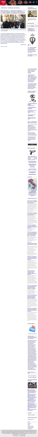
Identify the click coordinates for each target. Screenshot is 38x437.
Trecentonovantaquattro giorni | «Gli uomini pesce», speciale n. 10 (32, 235)
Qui (28, 49)
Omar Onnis (29, 247)
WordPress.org (30, 419)
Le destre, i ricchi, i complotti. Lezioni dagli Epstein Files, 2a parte (32, 192)
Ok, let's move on (15, 435)
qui (34, 157)
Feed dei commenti (31, 418)
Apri (28, 47)
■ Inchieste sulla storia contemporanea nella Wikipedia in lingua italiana (32, 396)
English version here (31, 96)
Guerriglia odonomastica (32, 185)
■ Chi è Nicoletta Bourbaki (31, 380)
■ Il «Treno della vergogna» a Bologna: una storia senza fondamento (32, 386)
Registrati (29, 414)
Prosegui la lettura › (23, 44)
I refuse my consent (22, 435)
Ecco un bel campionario (32, 367)
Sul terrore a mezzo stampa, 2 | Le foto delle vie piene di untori (12, 12)
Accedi (29, 415)
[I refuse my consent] (36, 433)
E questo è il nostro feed (32, 159)
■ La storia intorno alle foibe (32, 391)
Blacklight (9, 433)
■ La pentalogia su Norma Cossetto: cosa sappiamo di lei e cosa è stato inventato (32, 382)
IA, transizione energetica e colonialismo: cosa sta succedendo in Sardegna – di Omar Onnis (31, 263)
